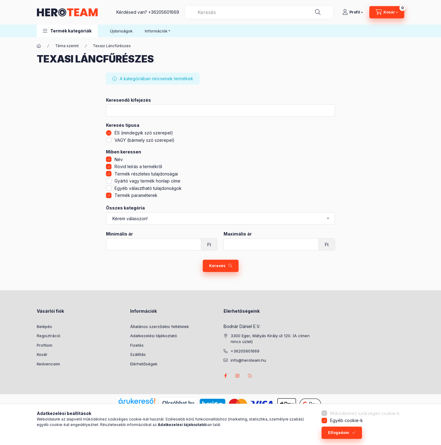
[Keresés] (318, 12)
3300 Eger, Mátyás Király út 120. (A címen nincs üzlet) (270, 338)
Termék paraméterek (136, 195)
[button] (67, 31)
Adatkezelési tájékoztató (153, 335)
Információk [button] (156, 30)
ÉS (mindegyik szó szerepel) (144, 132)
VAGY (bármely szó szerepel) (145, 140)
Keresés (217, 265)
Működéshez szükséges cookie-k (365, 413)
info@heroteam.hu (248, 360)
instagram (238, 376)
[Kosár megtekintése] (386, 12)
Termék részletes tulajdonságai (146, 173)
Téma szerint (67, 45)
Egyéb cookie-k (346, 420)
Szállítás (138, 354)
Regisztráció (48, 335)
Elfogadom (338, 432)
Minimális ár (119, 234)
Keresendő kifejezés (128, 100)
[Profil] (352, 12)
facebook (225, 376)
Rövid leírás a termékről (138, 166)
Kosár (42, 354)
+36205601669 (163, 12)
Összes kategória (125, 208)
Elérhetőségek (143, 363)
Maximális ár (238, 234)
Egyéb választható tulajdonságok (148, 188)
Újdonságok (121, 30)
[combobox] (259, 12)
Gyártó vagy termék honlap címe (147, 180)
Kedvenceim (48, 363)
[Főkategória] (39, 46)
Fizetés (137, 345)
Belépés (44, 326)
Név (119, 159)
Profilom (44, 345)
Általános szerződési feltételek (159, 326)
